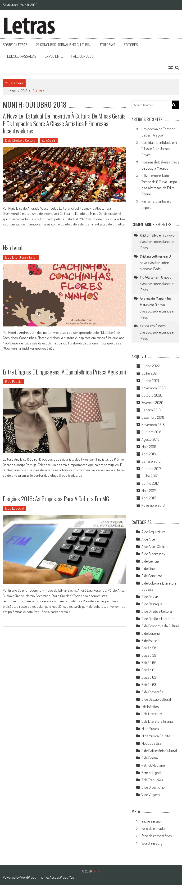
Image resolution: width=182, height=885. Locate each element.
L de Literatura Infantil (20, 257)
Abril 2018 (148, 454)
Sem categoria (152, 772)
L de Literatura (152, 714)
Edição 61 (148, 670)
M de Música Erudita (155, 736)
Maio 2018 (148, 446)
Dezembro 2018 (152, 417)
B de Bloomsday (153, 553)
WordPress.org (151, 843)
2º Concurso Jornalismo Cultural (63, 44)
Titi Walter (147, 277)
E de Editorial (150, 633)
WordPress (28, 877)
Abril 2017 (148, 498)
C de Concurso (151, 575)
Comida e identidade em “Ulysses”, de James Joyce (159, 148)
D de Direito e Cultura (20, 140)
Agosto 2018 (150, 439)
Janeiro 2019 (151, 410)
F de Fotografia (152, 692)
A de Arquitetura (153, 531)
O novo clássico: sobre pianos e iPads (157, 241)
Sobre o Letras (15, 44)
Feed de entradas (153, 828)
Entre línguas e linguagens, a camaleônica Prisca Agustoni (64, 371)
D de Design (149, 596)
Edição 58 (48, 140)
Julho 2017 (149, 476)
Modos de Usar (152, 743)
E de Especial (14, 508)
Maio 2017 (148, 490)
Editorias (107, 44)
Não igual (13, 247)
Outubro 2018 (151, 432)
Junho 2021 (150, 380)
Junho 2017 (150, 483)
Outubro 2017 (151, 468)
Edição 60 (148, 662)
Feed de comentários (156, 835)
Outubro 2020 (151, 395)
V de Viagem (150, 794)
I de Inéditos (150, 706)
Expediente (54, 56)
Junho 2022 (150, 366)
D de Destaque (151, 604)
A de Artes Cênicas (154, 546)
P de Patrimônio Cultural (159, 750)
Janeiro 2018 (151, 461)
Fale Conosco (82, 56)
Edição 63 (148, 684)
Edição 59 (148, 655)
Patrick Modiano (153, 765)
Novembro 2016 (153, 505)
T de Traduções (152, 780)
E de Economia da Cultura (160, 626)
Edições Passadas (21, 56)
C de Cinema (150, 568)
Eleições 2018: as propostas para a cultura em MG (56, 498)
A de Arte (148, 539)
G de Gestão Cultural (156, 699)
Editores (131, 44)
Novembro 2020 (153, 388)
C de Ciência (150, 561)
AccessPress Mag (62, 877)
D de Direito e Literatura (158, 618)
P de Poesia (13, 381)
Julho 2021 (149, 373)
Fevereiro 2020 (152, 402)
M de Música (150, 728)
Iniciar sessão (151, 821)
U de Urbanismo (153, 787)
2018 (24, 90)
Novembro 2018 (153, 424)
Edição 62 (148, 677)
